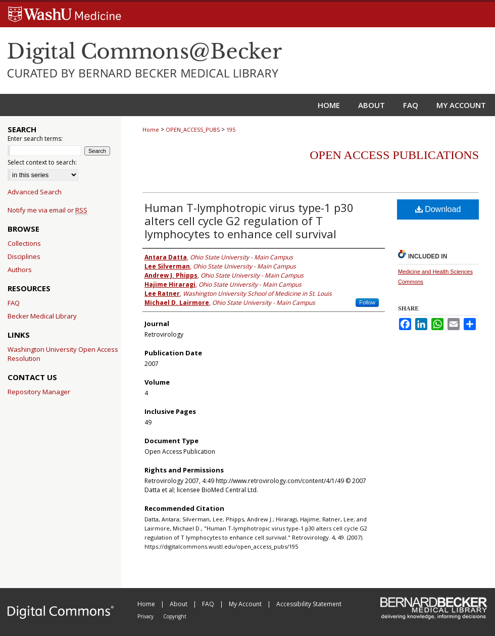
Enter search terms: (35, 138)
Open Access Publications (394, 155)
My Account (246, 604)
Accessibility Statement (308, 604)
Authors (20, 269)
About (179, 604)
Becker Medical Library (42, 316)
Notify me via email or (47, 210)
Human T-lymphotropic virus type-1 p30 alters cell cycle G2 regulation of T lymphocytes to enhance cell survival (249, 220)
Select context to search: (42, 162)
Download (438, 209)
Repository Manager (39, 391)
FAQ (14, 302)
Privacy (146, 616)
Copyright (174, 616)
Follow (367, 302)
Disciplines (24, 256)
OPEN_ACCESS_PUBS (193, 129)
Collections (24, 243)
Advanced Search (35, 191)
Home (150, 129)
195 (230, 129)
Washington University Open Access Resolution (63, 354)
